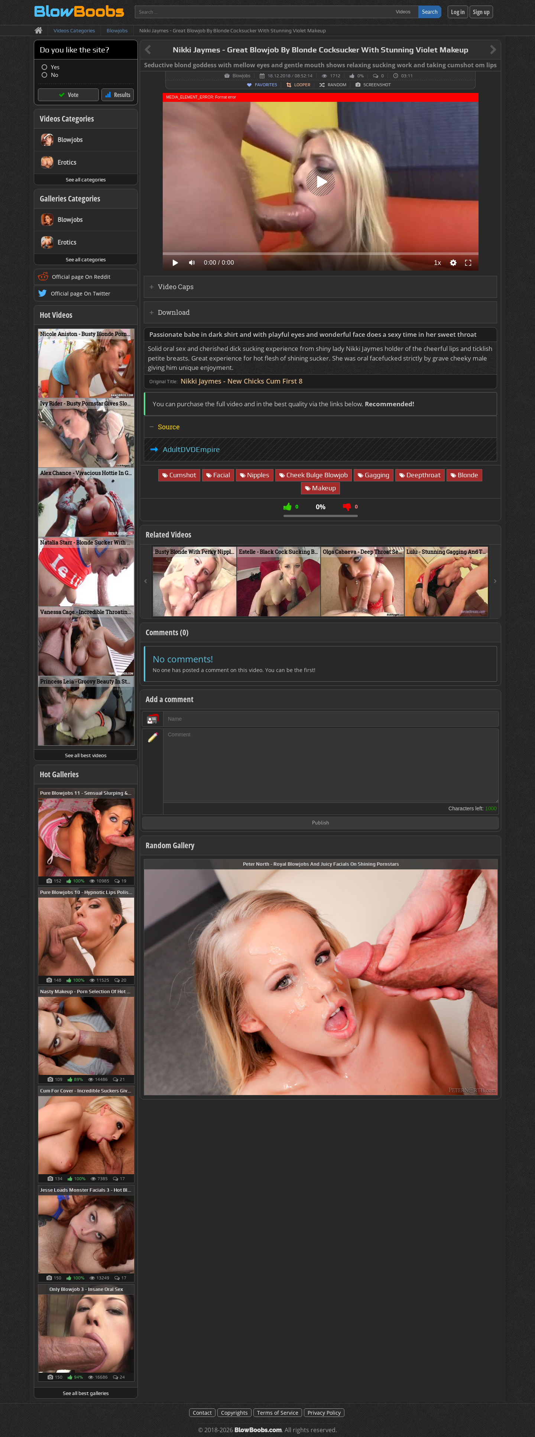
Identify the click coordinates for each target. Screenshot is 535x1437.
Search (430, 12)
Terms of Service (277, 1412)
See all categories (86, 180)
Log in (458, 12)
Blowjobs (241, 75)
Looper (302, 84)
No (54, 75)
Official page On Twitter (80, 293)
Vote (73, 95)
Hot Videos (56, 315)
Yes (55, 67)
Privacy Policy (324, 1412)
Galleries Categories (70, 198)
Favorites (266, 84)
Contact (202, 1412)
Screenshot (377, 84)
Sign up (481, 12)
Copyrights (234, 1412)
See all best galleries (86, 1393)
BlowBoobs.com (258, 1430)
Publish (320, 823)
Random (337, 84)
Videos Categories (67, 118)
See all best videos (86, 755)
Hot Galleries (59, 774)
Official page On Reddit (81, 276)
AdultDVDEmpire (191, 449)
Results (122, 95)
